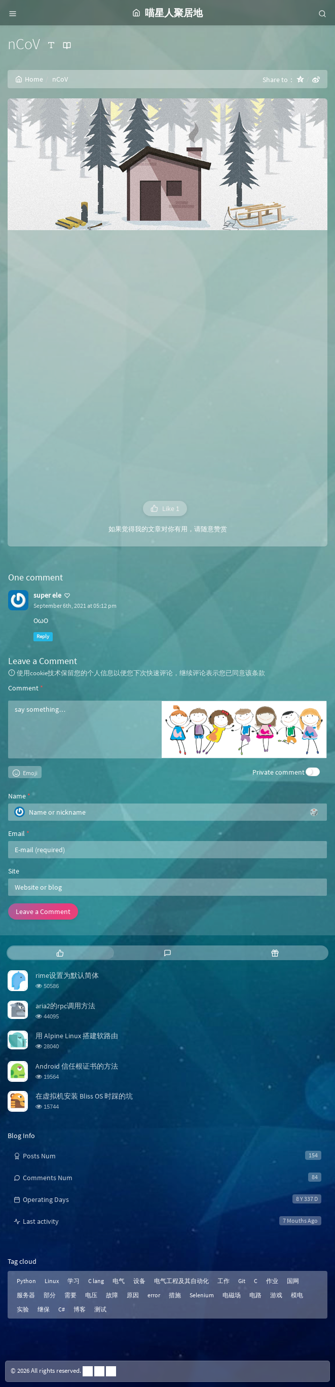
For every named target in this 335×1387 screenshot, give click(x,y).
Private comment (278, 772)
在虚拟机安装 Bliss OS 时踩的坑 (84, 1096)
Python (26, 1281)
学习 (73, 1281)
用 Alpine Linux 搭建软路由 (76, 1035)
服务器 (26, 1295)
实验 (23, 1309)
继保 (44, 1309)
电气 (119, 1281)
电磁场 (231, 1295)
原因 (133, 1295)
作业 (272, 1281)
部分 (50, 1295)
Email (18, 833)
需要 (70, 1295)
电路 (255, 1295)
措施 (175, 1295)
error (153, 1295)
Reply (42, 636)
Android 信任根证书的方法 (76, 1066)
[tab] (60, 952)
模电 (297, 1295)
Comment (25, 687)
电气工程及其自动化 (181, 1281)
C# (61, 1309)
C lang (96, 1281)
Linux (52, 1281)
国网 (293, 1281)
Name (19, 795)
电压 (91, 1295)
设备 (139, 1281)
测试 (100, 1309)
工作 (223, 1281)
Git (241, 1281)
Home (29, 79)
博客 (79, 1309)
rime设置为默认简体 (67, 975)
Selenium (202, 1295)
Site (13, 870)
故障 (112, 1295)
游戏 (276, 1295)
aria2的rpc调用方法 (65, 1005)
